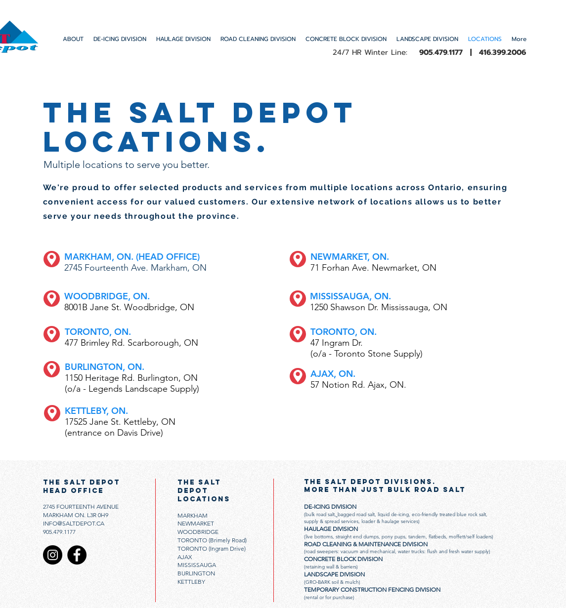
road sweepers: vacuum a (333, 551)
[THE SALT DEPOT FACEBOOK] (77, 555)
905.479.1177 (59, 531)
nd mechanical (378, 551)
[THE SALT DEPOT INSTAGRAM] (52, 555)
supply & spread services (331, 521)
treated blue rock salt (462, 514)
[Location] (52, 259)
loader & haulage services (389, 521)
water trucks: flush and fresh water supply (443, 551)
